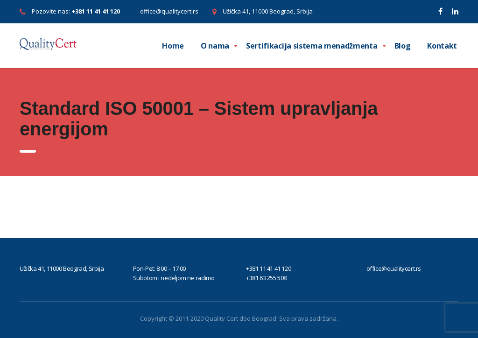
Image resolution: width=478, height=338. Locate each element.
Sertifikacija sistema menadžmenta (311, 46)
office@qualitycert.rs (169, 11)
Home (173, 46)
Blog (402, 46)
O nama (215, 46)
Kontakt (442, 46)
